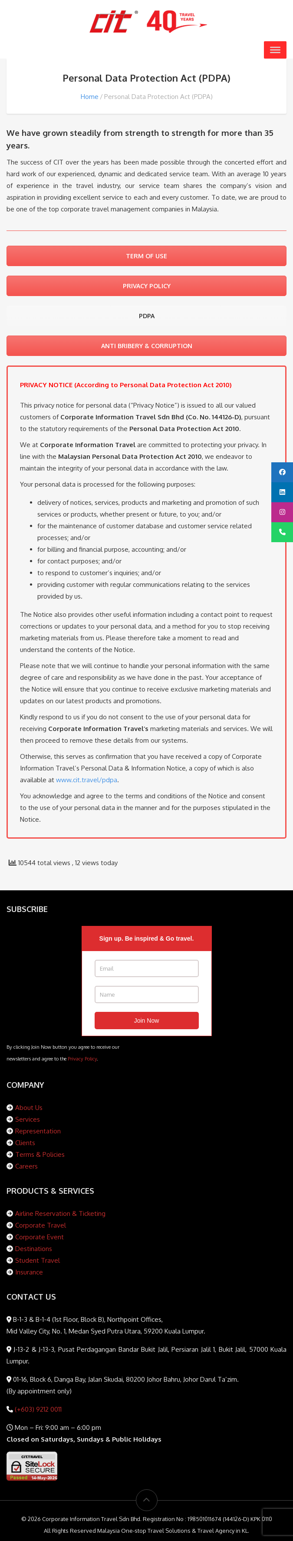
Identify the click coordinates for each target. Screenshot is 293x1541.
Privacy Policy (82, 1058)
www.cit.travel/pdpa (86, 780)
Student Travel (37, 1260)
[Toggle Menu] (275, 50)
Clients (25, 1143)
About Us (29, 1107)
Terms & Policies (40, 1154)
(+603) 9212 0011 (37, 1409)
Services (27, 1119)
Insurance (29, 1272)
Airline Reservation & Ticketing (60, 1213)
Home (90, 96)
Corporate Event (39, 1237)
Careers (26, 1166)
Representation (38, 1131)
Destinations (33, 1249)
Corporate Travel (40, 1225)
